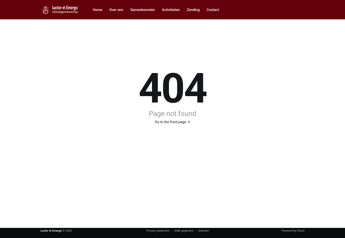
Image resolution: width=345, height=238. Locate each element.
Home (97, 10)
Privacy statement (157, 230)
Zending (193, 10)
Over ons (116, 10)
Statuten (203, 230)
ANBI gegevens (183, 230)
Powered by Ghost (293, 230)
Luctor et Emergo (51, 230)
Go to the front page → (172, 122)
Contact (213, 10)
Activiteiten (171, 10)
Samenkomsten (142, 10)
